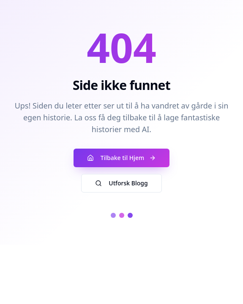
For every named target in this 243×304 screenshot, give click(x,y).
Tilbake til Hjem (121, 158)
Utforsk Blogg (121, 183)
